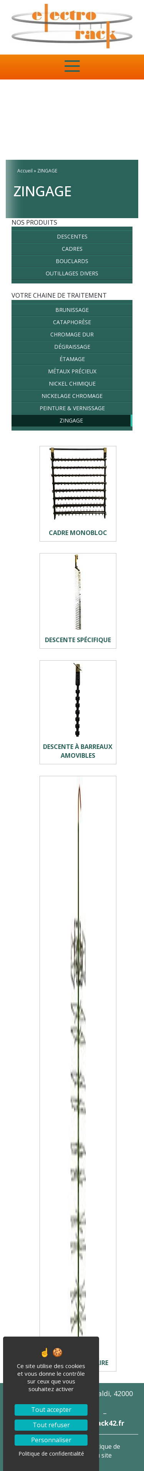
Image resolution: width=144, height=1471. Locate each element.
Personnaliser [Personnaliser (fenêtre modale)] (51, 1440)
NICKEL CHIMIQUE (72, 383)
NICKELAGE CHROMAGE (72, 395)
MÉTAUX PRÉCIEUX (72, 371)
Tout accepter (51, 1409)
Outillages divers (72, 273)
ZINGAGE (71, 420)
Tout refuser (51, 1425)
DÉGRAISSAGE (72, 346)
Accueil (25, 170)
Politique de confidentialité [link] (51, 1453)
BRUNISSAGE (72, 309)
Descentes (72, 236)
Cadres (72, 248)
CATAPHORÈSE (72, 322)
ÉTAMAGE (72, 359)
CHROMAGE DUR (72, 334)
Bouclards (72, 261)
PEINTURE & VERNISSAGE (72, 408)
